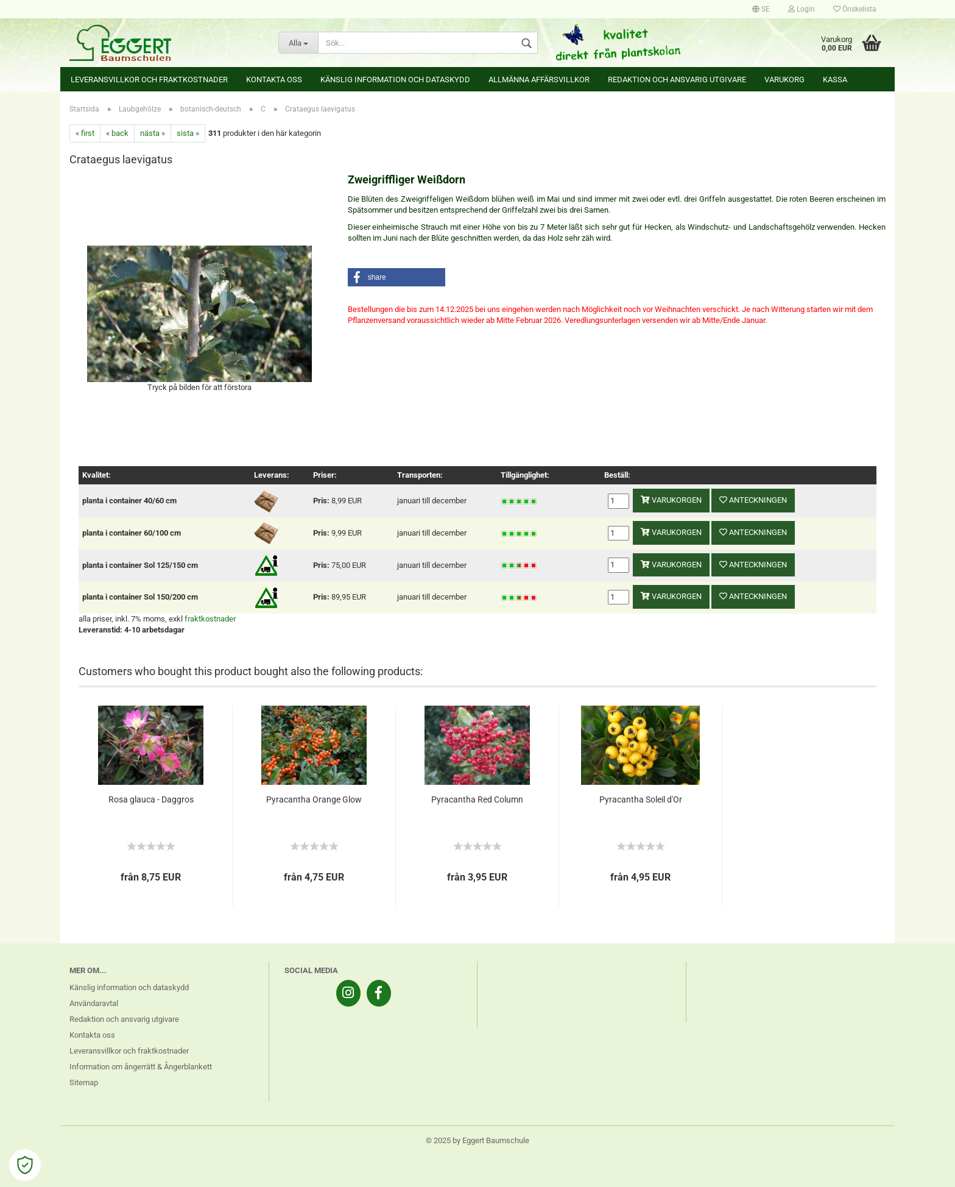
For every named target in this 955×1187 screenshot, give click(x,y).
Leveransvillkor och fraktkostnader (149, 79)
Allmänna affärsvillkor (539, 79)
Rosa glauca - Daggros (151, 799)
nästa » (152, 133)
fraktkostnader (210, 618)
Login (801, 9)
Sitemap (83, 1082)
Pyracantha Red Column (477, 799)
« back (117, 133)
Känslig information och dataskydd (395, 79)
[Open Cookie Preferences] (25, 1165)
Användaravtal (93, 1003)
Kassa (835, 79)
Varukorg (784, 79)
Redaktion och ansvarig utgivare (677, 79)
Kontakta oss (274, 79)
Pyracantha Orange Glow (314, 799)
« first (85, 133)
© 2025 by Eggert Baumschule (477, 1140)
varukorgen (671, 500)
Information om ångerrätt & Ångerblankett (140, 1066)
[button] (396, 277)
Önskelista (854, 9)
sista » (188, 133)
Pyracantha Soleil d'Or (640, 799)
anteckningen (753, 500)
